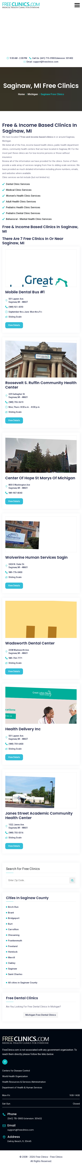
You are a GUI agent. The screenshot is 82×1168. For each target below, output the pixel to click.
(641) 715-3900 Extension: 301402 (56, 58)
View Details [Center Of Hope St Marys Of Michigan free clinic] (14, 501)
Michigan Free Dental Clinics (40, 1015)
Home (21, 94)
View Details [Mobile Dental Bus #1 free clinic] (14, 325)
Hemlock (12, 951)
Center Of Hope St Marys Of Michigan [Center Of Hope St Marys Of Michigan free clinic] (40, 478)
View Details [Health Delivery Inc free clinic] (14, 757)
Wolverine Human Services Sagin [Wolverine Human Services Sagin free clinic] (36, 557)
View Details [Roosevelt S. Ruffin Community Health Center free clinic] (14, 420)
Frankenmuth (15, 940)
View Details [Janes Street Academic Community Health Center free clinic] (14, 846)
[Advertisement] (41, 32)
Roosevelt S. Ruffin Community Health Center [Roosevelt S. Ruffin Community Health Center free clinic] (41, 385)
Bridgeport (13, 918)
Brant (11, 912)
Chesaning (13, 935)
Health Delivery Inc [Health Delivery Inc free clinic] (23, 729)
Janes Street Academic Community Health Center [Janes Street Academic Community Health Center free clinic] (39, 815)
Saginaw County (34, 898)
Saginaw (12, 968)
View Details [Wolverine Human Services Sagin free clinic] (14, 585)
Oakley (11, 963)
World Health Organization (15, 1076)
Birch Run (13, 907)
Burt (10, 924)
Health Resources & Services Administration (24, 1082)
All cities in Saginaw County (22, 982)
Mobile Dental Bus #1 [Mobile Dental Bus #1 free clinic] (25, 292)
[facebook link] (4, 1062)
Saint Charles (15, 974)
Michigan (33, 94)
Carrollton (13, 929)
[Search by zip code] (72, 880)
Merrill (11, 957)
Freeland (12, 946)
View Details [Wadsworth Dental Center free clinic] (14, 671)
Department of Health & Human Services (22, 1087)
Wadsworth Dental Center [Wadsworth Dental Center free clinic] (30, 643)
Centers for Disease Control (16, 1070)
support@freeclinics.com (45, 62)
